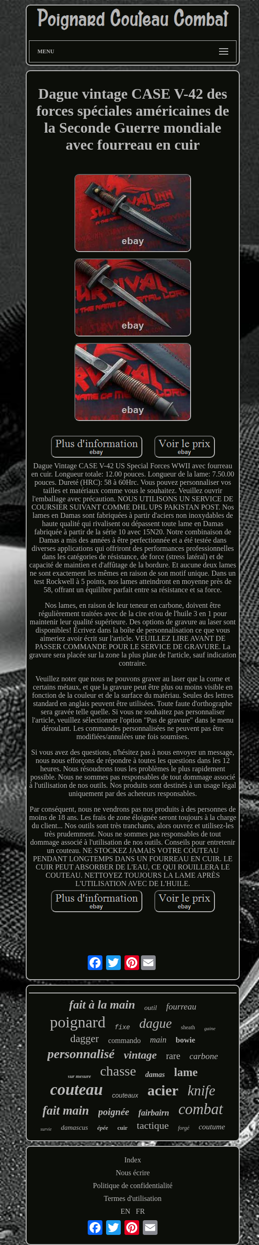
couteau (76, 1090)
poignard (78, 1022)
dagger (84, 1038)
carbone (204, 1056)
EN (125, 1211)
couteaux (125, 1095)
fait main (65, 1110)
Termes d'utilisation (133, 1198)
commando (124, 1040)
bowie (186, 1040)
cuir (122, 1127)
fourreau (181, 1006)
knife (201, 1090)
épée (102, 1127)
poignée (114, 1111)
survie (45, 1129)
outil (150, 1007)
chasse (118, 1070)
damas (155, 1074)
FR (140, 1211)
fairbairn (153, 1112)
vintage (140, 1055)
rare (173, 1056)
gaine (209, 1028)
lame (185, 1072)
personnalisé (80, 1054)
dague (155, 1023)
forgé (183, 1128)
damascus (74, 1127)
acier (163, 1090)
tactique (153, 1125)
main (158, 1039)
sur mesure (79, 1076)
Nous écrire (133, 1173)
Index (132, 1160)
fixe (122, 1027)
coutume (211, 1126)
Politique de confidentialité (132, 1185)
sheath (188, 1027)
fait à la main (102, 1004)
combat (200, 1109)
